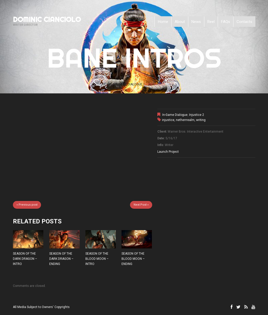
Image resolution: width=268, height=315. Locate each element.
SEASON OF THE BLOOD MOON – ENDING (133, 259)
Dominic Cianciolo (47, 19)
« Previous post (27, 204)
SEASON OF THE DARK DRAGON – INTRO (25, 259)
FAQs (225, 21)
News (196, 21)
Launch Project (168, 152)
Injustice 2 (196, 115)
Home (163, 21)
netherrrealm (185, 120)
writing (201, 120)
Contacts (244, 21)
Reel (211, 21)
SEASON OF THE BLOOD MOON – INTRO (97, 259)
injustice (168, 120)
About (180, 21)
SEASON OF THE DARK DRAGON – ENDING (61, 259)
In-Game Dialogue (128, 84)
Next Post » (141, 204)
